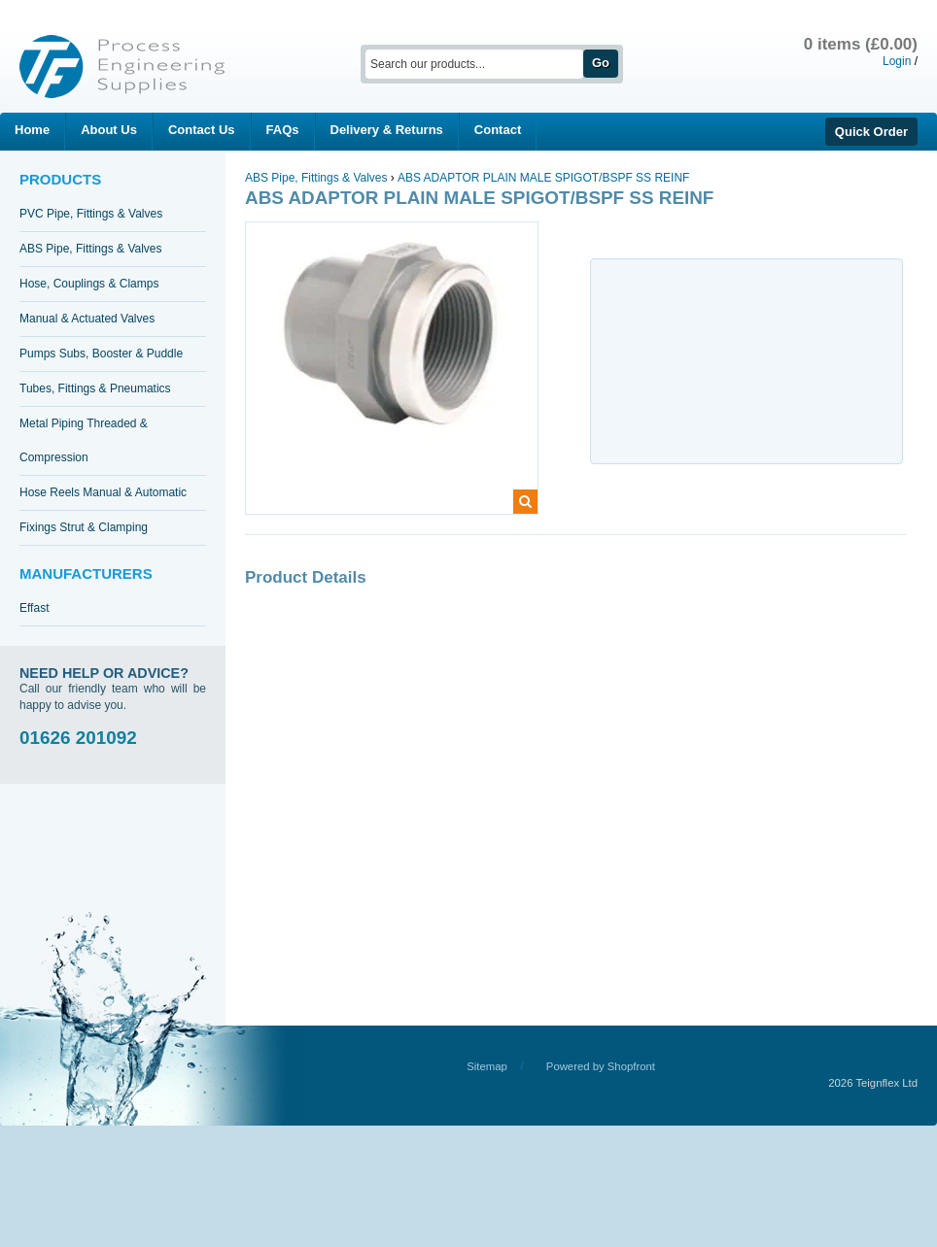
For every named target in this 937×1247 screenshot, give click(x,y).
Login (897, 61)
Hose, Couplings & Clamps (88, 283)
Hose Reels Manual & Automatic (103, 492)
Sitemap (487, 1066)
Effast (34, 608)
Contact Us (201, 129)
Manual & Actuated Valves (87, 318)
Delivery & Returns (386, 129)
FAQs (282, 129)
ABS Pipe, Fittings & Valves (90, 248)
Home (32, 129)
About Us (109, 129)
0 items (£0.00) (861, 44)
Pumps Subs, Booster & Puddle (101, 353)
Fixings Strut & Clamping (83, 527)
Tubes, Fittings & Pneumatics (95, 388)
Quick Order (871, 131)
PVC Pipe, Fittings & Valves (90, 213)
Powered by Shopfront (600, 1066)
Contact (497, 129)
